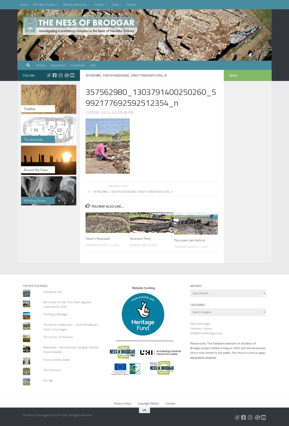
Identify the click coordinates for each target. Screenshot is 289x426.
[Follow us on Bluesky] (48, 75)
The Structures (52, 370)
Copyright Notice (148, 403)
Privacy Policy (122, 403)
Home (24, 4)
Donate (99, 4)
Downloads (77, 65)
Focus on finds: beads (56, 359)
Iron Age (48, 380)
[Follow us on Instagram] (60, 75)
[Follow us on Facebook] (54, 75)
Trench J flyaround (98, 238)
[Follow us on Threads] (66, 75)
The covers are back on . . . (191, 240)
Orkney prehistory (74, 4)
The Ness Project (44, 4)
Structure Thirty (140, 238)
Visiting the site (52, 292)
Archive (41, 65)
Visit (93, 65)
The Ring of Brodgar (55, 314)
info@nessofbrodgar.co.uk (206, 333)
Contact (131, 4)
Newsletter (58, 65)
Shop (115, 4)
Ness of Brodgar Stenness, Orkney (201, 325)
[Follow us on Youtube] (72, 75)
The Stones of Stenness (58, 337)
